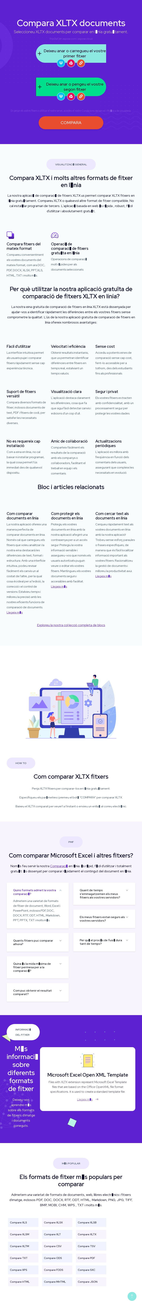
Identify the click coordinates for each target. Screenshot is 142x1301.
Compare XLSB (87, 1222)
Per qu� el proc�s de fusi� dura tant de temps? (101, 942)
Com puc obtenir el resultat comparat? (32, 992)
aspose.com (69, 38)
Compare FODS (53, 1270)
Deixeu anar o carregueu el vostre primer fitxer (71, 53)
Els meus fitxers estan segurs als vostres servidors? (102, 919)
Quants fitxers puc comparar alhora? (33, 942)
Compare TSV (86, 1246)
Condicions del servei (93, 110)
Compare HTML (20, 1281)
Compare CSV (53, 1246)
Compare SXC (86, 1270)
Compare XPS (18, 1270)
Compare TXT (19, 1258)
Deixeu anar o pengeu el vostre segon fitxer (70, 86)
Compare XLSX (53, 1222)
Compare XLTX (87, 1234)
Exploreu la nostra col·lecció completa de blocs (71, 625)
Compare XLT (52, 1234)
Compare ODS (53, 1258)
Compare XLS (18, 1222)
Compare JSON (87, 1281)
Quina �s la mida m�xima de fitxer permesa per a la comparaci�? (32, 967)
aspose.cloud (85, 38)
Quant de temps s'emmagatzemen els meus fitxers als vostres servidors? (100, 893)
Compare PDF (86, 1258)
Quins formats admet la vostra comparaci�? (34, 892)
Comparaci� (59, 866)
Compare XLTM (19, 1246)
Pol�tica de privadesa (119, 110)
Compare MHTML (55, 1281)
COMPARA (71, 122)
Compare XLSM (19, 1234)
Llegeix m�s (15, 612)
